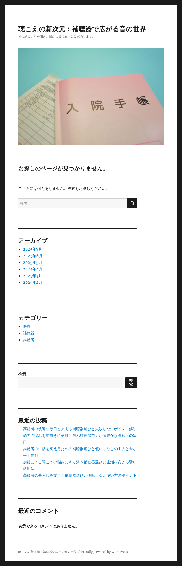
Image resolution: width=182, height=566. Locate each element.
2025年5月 (32, 262)
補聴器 (28, 333)
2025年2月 (32, 282)
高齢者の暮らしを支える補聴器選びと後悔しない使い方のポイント (80, 475)
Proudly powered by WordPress (104, 552)
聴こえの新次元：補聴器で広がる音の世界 (82, 29)
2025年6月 (33, 255)
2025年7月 (32, 249)
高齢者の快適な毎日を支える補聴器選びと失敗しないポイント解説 (80, 428)
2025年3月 (32, 275)
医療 (27, 326)
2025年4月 (32, 269)
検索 (22, 373)
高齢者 (28, 339)
